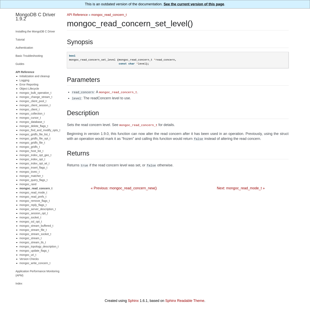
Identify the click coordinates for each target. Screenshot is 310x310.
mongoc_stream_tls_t (32, 242)
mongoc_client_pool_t (32, 101)
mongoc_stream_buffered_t (36, 225)
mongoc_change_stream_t (35, 97)
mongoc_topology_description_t (39, 246)
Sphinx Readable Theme (184, 301)
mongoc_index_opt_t (32, 159)
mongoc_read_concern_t (109, 14)
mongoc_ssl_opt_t (30, 221)
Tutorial (20, 39)
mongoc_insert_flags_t (33, 167)
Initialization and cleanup (34, 76)
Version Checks (29, 259)
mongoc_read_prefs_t (32, 196)
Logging (24, 80)
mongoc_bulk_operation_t (35, 92)
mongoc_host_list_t (31, 151)
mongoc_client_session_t (34, 105)
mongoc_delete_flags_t (33, 126)
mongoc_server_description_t (37, 209)
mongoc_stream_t (30, 238)
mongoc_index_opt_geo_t (35, 155)
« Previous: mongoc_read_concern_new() (124, 186)
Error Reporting (28, 84)
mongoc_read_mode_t (33, 192)
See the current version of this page (194, 4)
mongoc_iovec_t (29, 171)
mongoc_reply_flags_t (32, 205)
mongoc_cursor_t (30, 117)
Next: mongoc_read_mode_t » (241, 186)
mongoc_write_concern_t (34, 263)
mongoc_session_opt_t (33, 213)
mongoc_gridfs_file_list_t (34, 134)
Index (18, 283)
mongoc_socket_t (30, 217)
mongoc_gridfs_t (29, 146)
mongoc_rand (27, 184)
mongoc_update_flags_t (34, 250)
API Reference (77, 14)
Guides (19, 63)
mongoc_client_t (29, 109)
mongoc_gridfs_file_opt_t (34, 138)
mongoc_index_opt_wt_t (34, 163)
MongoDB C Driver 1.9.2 (35, 16)
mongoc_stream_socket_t (35, 234)
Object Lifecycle (29, 88)
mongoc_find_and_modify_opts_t (39, 130)
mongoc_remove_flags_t (34, 200)
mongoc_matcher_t (31, 175)
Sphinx (133, 301)
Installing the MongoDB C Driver (35, 31)
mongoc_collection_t (32, 113)
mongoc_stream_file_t (33, 229)
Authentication (24, 47)
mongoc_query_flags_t (33, 180)
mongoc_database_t (31, 121)
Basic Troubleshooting (29, 55)
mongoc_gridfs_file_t (32, 142)
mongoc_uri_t (27, 254)
